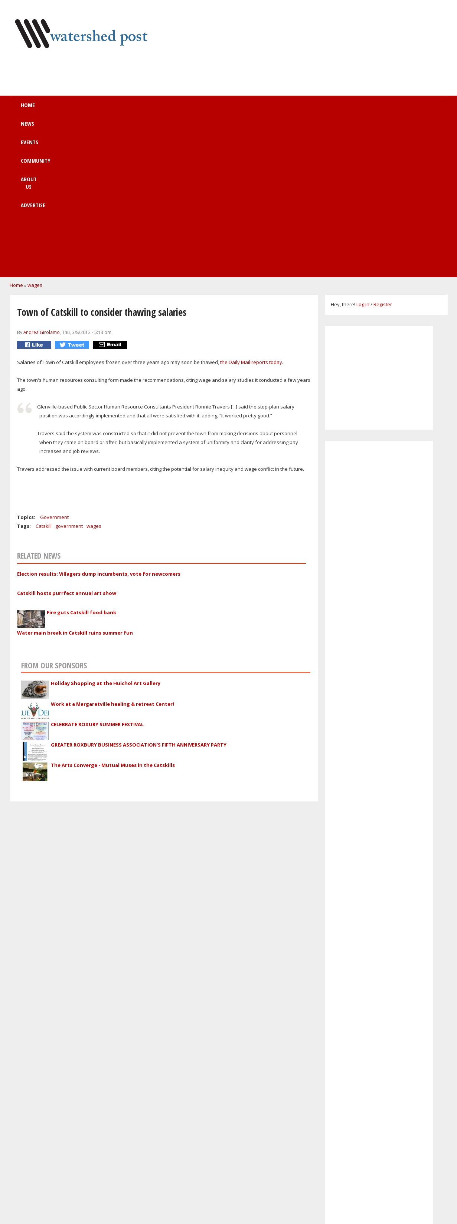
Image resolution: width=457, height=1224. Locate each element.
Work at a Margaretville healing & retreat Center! (112, 552)
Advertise (284, 108)
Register (382, 152)
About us (237, 108)
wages (34, 133)
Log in (362, 152)
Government (54, 365)
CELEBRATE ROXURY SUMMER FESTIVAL (97, 572)
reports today (266, 210)
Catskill (44, 374)
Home (64, 108)
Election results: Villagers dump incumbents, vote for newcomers (98, 422)
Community (187, 108)
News (101, 108)
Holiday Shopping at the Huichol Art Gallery (105, 531)
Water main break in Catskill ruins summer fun (75, 480)
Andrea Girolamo (41, 180)
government (69, 374)
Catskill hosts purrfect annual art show (66, 441)
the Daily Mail (235, 210)
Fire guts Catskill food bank (81, 460)
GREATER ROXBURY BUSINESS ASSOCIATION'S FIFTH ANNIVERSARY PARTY (138, 592)
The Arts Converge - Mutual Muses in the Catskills (113, 613)
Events (140, 108)
